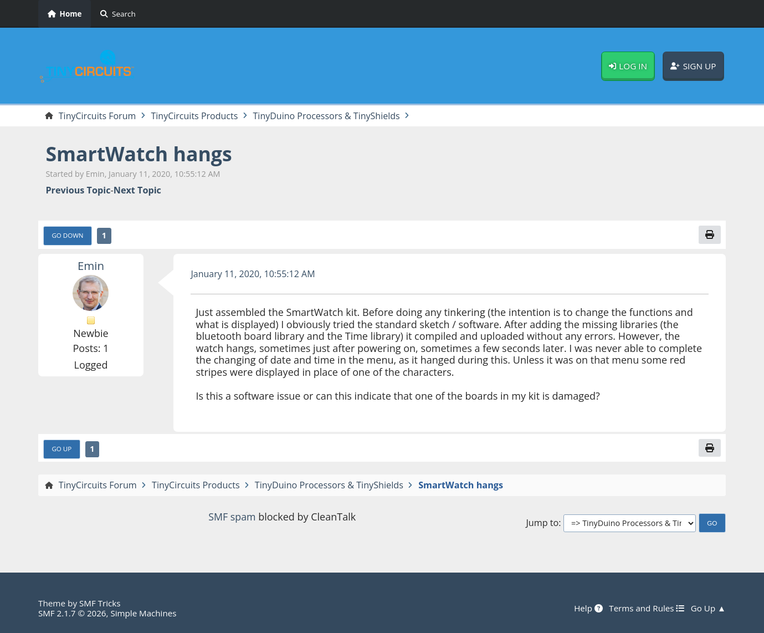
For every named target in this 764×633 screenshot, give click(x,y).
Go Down (68, 235)
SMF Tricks (100, 603)
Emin (91, 265)
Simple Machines (144, 613)
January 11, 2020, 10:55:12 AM (253, 274)
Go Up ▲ (708, 608)
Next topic (137, 190)
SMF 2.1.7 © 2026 (72, 613)
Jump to (542, 523)
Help (587, 608)
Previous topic (77, 190)
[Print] (710, 235)
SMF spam (232, 517)
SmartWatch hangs (139, 153)
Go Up (62, 449)
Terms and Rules (646, 608)
